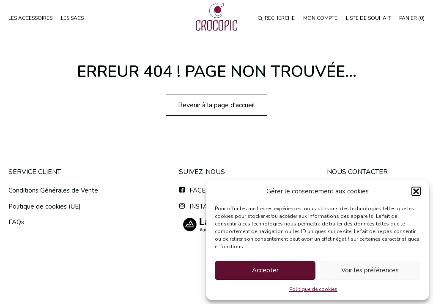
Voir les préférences (370, 270)
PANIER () (412, 18)
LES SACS (72, 18)
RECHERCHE (276, 18)
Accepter (265, 270)
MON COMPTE (320, 18)
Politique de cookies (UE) (44, 206)
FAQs (16, 222)
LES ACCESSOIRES (30, 18)
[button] (416, 191)
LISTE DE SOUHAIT (368, 18)
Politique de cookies (313, 289)
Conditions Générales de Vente (53, 190)
